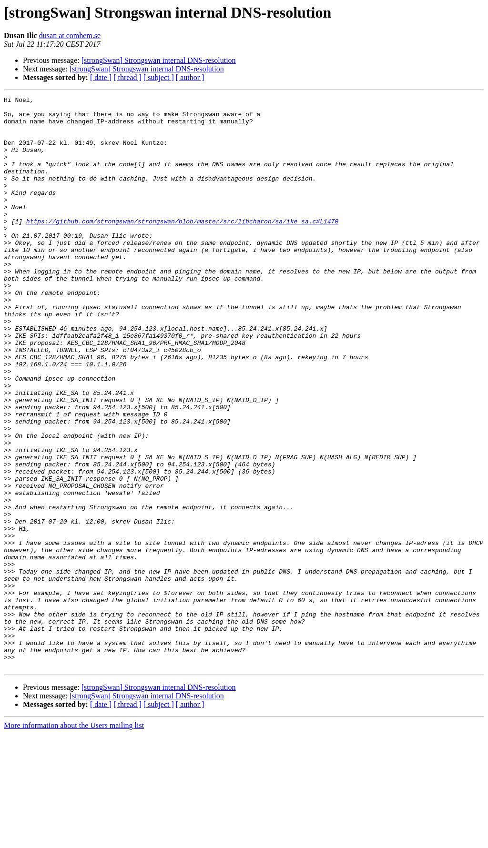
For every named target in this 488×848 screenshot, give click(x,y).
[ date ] (101, 77)
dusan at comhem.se (70, 35)
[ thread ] (127, 77)
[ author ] (190, 77)
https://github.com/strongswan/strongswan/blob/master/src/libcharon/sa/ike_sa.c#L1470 (182, 246)
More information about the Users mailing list (74, 840)
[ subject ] (158, 77)
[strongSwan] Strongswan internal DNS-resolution (158, 60)
